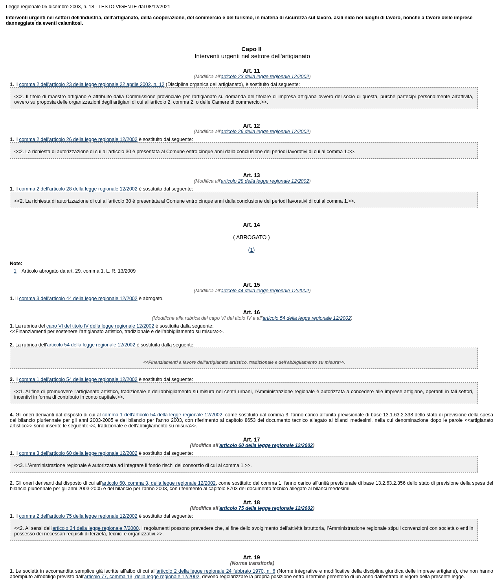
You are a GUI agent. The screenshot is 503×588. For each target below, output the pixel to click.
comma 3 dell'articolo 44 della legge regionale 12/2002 (78, 298)
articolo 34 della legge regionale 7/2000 (96, 528)
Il (17, 84)
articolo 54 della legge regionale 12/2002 (307, 318)
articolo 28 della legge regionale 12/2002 (265, 181)
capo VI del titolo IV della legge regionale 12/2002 (100, 326)
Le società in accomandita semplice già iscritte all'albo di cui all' (83, 571)
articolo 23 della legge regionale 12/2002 (265, 76)
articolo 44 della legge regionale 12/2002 (265, 290)
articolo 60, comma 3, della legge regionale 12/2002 (159, 483)
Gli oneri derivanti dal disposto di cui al (56, 415)
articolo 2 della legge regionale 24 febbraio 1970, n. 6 (215, 571)
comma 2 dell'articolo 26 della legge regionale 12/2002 (78, 139)
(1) (251, 250)
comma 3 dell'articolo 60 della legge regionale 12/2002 (78, 453)
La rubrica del (28, 326)
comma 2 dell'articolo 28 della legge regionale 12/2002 (78, 189)
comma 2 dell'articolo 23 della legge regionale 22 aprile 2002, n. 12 (92, 84)
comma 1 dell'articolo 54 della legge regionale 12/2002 (78, 379)
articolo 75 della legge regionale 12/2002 (266, 508)
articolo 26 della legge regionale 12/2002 (265, 131)
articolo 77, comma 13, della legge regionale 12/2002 (141, 576)
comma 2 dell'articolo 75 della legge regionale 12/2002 (78, 516)
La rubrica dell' (31, 345)
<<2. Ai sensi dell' (33, 528)
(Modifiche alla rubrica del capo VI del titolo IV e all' (207, 318)
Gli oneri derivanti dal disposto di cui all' (56, 483)
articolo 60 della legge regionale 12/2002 (266, 445)
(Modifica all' (206, 76)
